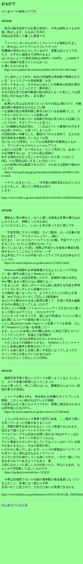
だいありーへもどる (14, 504)
